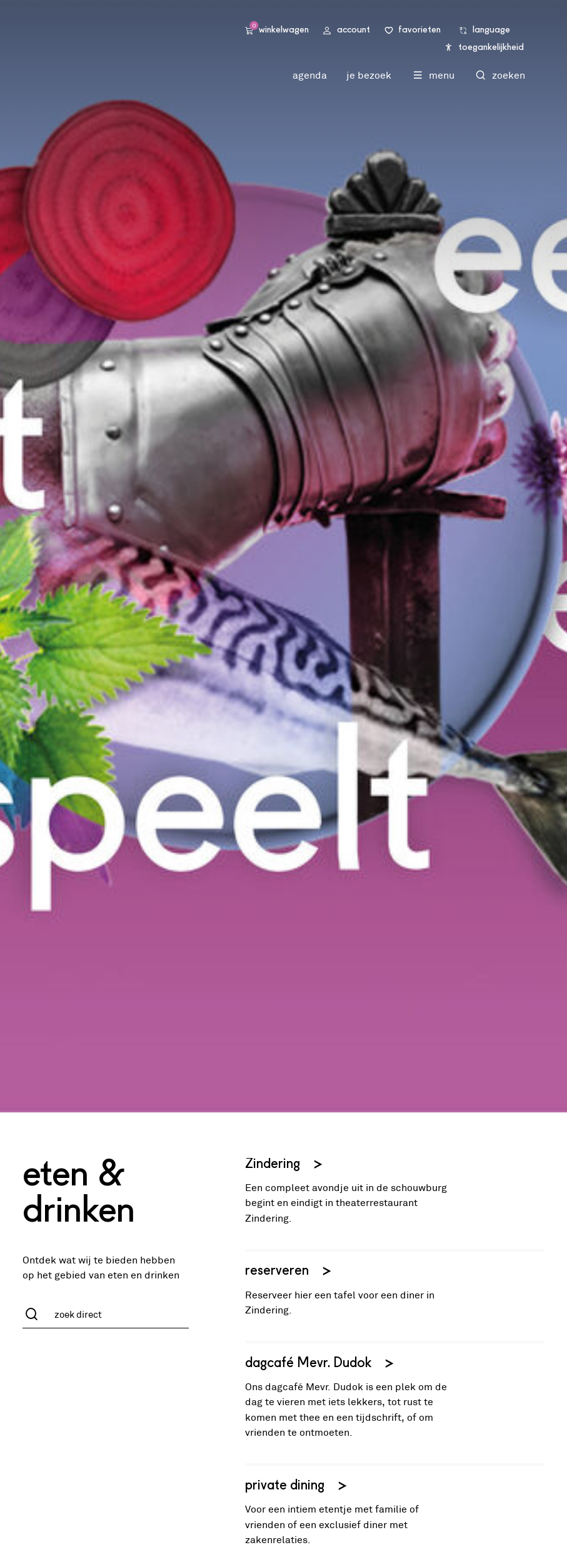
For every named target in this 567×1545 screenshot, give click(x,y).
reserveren (289, 1271)
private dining (297, 1486)
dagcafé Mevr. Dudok (320, 1364)
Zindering (285, 1165)
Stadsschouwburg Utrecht (131, 38)
